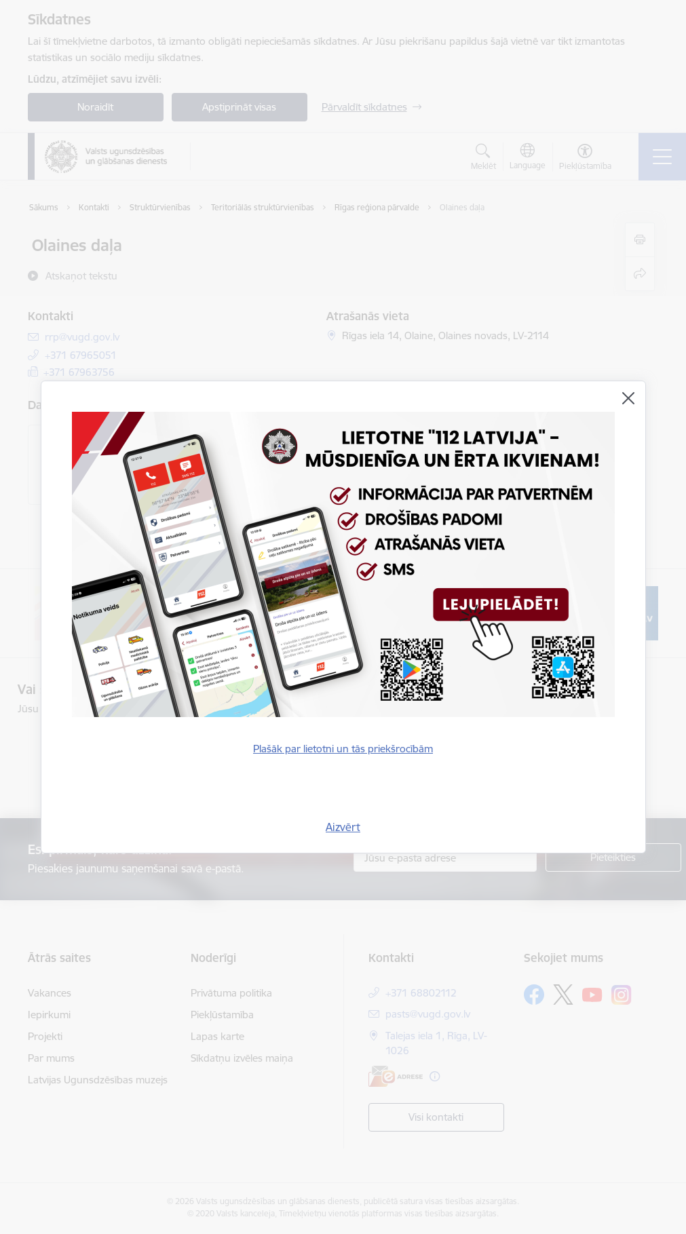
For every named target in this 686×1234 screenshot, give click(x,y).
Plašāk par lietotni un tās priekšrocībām (343, 748)
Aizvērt (343, 827)
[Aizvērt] (628, 398)
